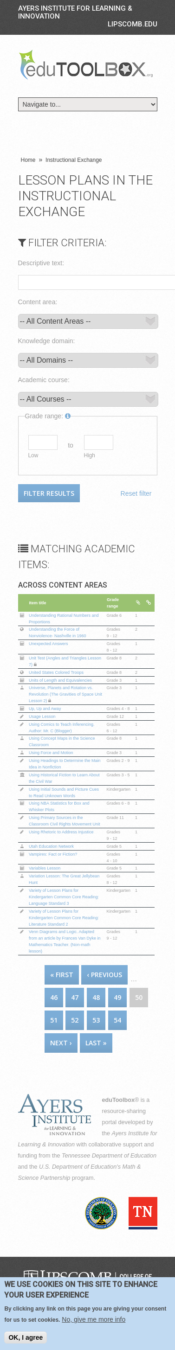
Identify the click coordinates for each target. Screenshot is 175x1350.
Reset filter (136, 493)
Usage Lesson (42, 716)
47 (74, 997)
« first (61, 974)
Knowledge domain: (46, 341)
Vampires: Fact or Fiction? (53, 854)
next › (61, 1042)
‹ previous (104, 974)
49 (117, 997)
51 (54, 1020)
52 (74, 1020)
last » (96, 1042)
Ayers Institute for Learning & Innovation (75, 12)
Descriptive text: (41, 263)
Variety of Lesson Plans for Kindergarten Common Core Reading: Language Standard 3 (64, 897)
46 (54, 997)
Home (28, 160)
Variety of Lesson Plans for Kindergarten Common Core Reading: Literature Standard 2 (64, 918)
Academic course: (44, 380)
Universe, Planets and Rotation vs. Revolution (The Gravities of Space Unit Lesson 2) (65, 694)
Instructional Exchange (73, 160)
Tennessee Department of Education (109, 1155)
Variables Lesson (44, 868)
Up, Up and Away (45, 708)
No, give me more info (93, 1320)
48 (96, 997)
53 (96, 1020)
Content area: (38, 302)
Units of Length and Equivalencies (60, 680)
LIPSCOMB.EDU (132, 24)
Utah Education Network (51, 846)
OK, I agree (25, 1338)
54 (117, 1020)
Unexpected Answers (48, 643)
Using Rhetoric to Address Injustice (61, 832)
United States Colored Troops (56, 672)
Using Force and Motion (51, 752)
